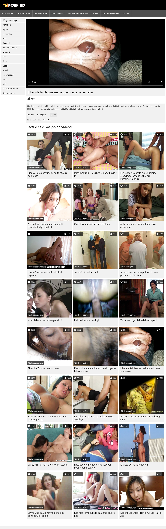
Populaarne (57, 13)
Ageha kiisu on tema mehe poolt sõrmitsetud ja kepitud (45, 226)
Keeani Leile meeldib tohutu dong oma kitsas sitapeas (95, 370)
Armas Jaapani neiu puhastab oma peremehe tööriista (139, 274)
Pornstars (7, 25)
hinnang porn (40, 13)
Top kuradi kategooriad (78, 13)
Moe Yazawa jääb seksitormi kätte (92, 224)
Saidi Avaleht (8, 13)
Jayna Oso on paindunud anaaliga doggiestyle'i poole (46, 514)
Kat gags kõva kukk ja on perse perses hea (94, 514)
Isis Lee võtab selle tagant (134, 464)
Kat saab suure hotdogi (86, 320)
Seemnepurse (9, 93)
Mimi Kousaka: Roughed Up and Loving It (95, 174)
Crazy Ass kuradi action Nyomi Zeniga (48, 464)
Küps (5, 61)
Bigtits (5, 29)
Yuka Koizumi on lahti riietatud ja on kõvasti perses (47, 418)
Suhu (5, 79)
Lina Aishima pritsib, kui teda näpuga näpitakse (48, 174)
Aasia (5, 38)
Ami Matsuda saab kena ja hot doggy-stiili (140, 418)
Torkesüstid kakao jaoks (86, 272)
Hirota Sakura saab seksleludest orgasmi (45, 274)
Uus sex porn (24, 13)
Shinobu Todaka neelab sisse (43, 368)
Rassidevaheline (10, 47)
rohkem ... (47, 120)
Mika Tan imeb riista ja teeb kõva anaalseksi (138, 226)
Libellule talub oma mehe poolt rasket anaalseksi (140, 370)
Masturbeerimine (10, 88)
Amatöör (7, 52)
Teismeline (7, 34)
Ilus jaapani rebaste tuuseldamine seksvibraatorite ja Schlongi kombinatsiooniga (138, 175)
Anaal (5, 70)
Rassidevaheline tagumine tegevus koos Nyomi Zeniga (92, 466)
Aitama (126, 13)
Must (5, 57)
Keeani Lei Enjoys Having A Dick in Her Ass (141, 514)
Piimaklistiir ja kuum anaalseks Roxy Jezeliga (93, 418)
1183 (33, 99)
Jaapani (6, 43)
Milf (4, 84)
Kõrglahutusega (10, 20)
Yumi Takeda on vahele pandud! (45, 320)
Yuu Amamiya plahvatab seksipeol (138, 320)
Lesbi (5, 66)
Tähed (95, 13)
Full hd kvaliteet (111, 13)
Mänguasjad (8, 75)
